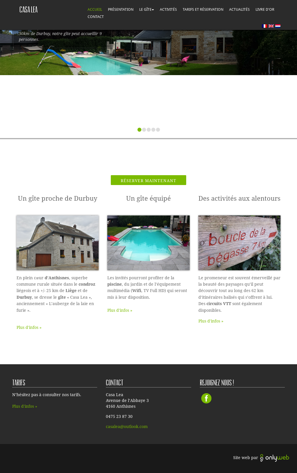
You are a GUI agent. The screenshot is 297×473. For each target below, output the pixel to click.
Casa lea (28, 9)
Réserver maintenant (148, 180)
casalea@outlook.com (127, 426)
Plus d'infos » (29, 327)
